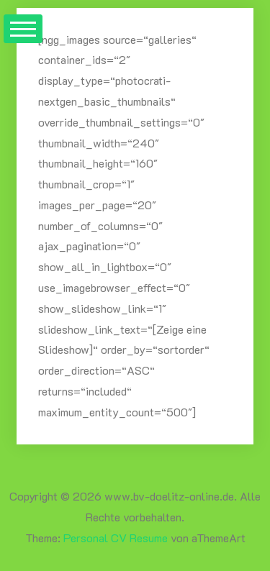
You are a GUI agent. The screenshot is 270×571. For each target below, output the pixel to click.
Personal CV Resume (115, 537)
